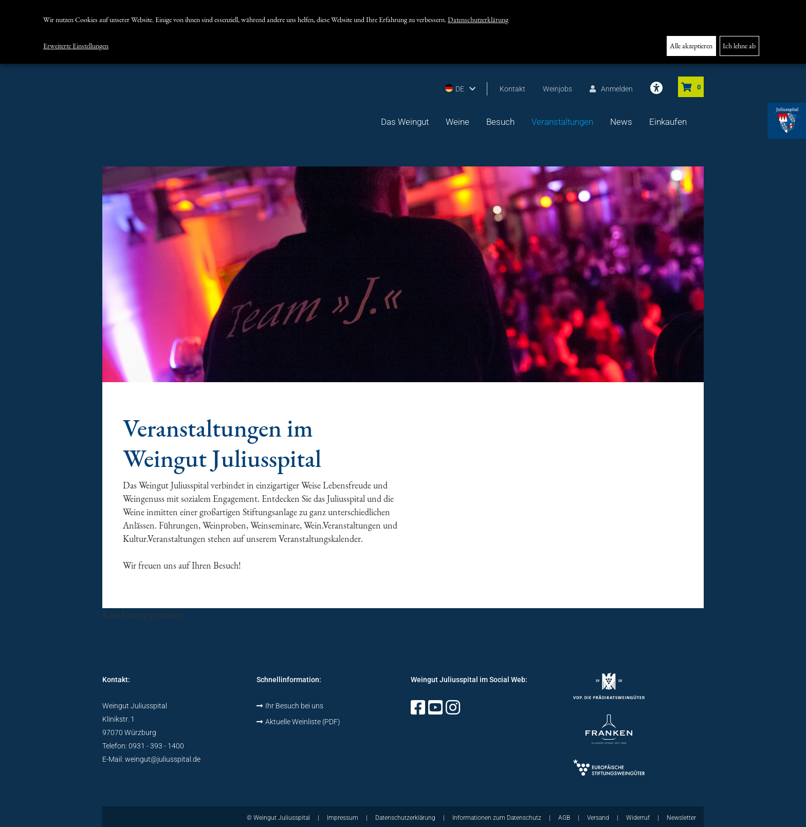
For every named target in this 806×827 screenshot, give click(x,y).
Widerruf (638, 817)
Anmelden (611, 89)
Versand (598, 817)
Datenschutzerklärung (478, 19)
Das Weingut (405, 122)
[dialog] (403, 32)
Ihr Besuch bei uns (290, 706)
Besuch (500, 122)
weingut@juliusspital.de (162, 759)
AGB (564, 817)
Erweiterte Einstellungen (75, 45)
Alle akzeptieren (691, 45)
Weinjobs (557, 89)
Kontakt (512, 89)
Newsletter (681, 817)
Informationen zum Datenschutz (496, 817)
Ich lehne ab (739, 45)
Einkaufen (668, 122)
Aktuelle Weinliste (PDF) (298, 722)
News (621, 122)
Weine (457, 122)
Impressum (342, 817)
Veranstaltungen (562, 122)
